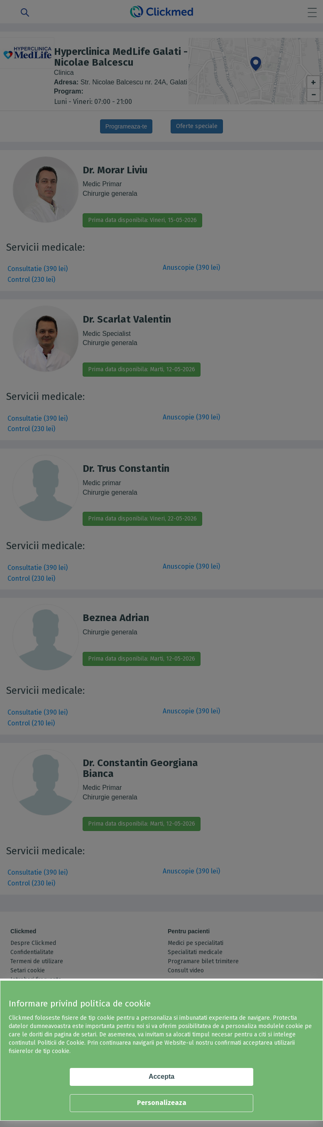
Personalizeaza (161, 1103)
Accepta (161, 1076)
